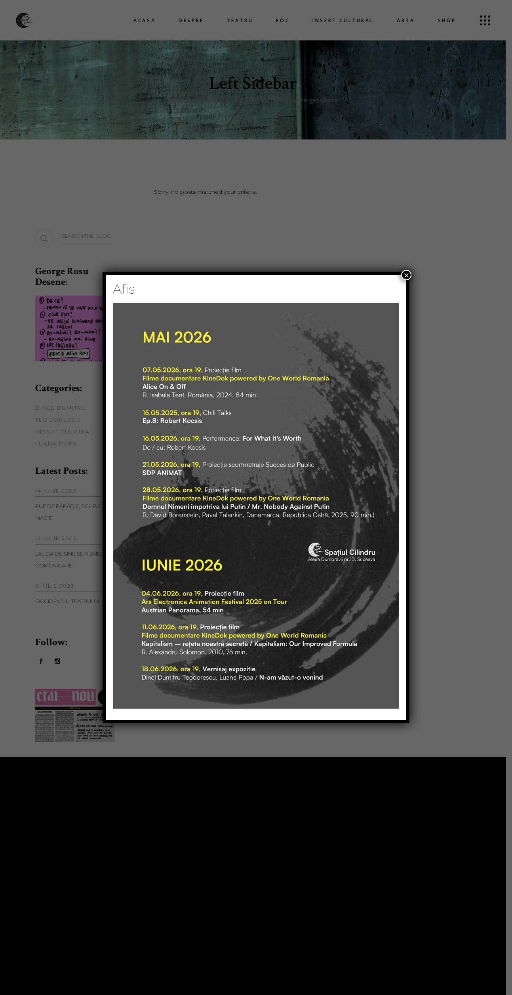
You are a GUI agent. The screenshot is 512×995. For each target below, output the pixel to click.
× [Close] (406, 275)
